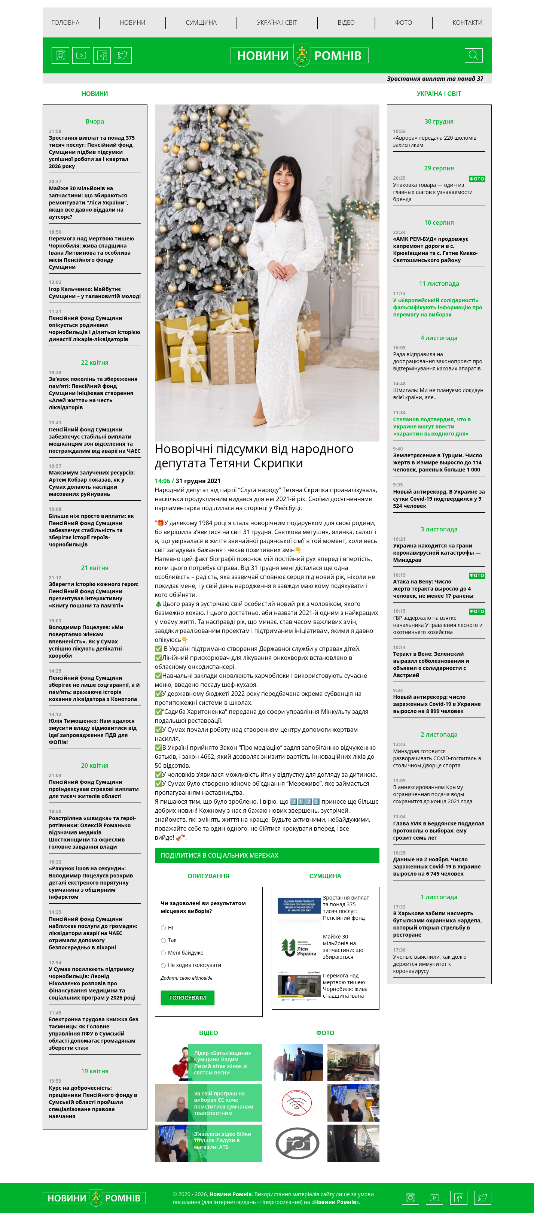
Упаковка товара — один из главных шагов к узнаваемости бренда (433, 192)
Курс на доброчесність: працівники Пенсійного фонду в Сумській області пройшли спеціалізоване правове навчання (93, 1102)
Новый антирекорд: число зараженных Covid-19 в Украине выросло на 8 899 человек (437, 704)
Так (169, 939)
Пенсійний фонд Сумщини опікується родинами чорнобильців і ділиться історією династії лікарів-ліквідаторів (94, 328)
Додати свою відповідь (187, 978)
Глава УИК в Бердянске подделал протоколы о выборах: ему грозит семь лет (439, 830)
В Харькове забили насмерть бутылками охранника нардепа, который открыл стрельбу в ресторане (437, 924)
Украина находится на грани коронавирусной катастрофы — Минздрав (437, 552)
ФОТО (326, 1033)
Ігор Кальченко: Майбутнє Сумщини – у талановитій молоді (95, 292)
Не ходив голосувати (191, 964)
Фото (403, 22)
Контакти (467, 22)
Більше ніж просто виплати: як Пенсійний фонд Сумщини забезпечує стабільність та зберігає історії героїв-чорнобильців (91, 530)
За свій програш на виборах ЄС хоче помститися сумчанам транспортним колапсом (223, 1106)
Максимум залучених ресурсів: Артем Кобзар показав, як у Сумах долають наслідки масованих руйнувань (92, 483)
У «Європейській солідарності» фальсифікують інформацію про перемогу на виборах (438, 307)
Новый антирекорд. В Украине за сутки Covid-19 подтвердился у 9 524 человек (439, 498)
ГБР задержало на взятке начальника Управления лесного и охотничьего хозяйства (438, 625)
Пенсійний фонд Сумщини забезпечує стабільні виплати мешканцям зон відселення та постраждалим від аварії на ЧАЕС (95, 440)
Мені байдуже (182, 952)
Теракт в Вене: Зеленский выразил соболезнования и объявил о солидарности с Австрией (431, 664)
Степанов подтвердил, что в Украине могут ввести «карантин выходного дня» (432, 426)
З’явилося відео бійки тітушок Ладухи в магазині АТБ (222, 1140)
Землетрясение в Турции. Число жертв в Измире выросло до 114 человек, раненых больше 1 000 (437, 462)
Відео (346, 22)
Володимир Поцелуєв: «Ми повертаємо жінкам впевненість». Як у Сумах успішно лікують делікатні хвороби (86, 641)
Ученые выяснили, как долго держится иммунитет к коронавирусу (430, 963)
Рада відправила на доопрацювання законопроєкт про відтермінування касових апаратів (437, 361)
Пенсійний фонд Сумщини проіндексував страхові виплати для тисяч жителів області (94, 789)
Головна (66, 22)
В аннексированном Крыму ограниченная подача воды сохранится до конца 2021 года (433, 794)
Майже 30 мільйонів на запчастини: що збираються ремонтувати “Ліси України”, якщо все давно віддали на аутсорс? (88, 202)
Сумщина (201, 22)
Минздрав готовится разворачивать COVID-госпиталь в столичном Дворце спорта (437, 758)
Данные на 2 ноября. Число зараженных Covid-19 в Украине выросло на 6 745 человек (437, 866)
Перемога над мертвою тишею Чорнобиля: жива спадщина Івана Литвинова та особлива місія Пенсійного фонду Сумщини (91, 252)
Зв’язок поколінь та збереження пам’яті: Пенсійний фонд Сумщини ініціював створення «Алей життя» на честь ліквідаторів (93, 393)
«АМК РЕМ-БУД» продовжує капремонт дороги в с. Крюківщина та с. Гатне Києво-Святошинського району (435, 249)
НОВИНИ (95, 94)
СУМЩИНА (325, 876)
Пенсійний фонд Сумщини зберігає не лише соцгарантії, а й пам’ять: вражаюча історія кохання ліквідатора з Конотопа (94, 688)
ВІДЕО (208, 1033)
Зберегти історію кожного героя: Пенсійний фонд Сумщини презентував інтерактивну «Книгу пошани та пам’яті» (94, 594)
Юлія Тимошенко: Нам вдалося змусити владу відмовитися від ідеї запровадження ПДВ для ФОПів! (93, 731)
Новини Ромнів (335, 1202)
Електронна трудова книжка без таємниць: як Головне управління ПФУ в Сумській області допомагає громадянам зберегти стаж (93, 1033)
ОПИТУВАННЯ (208, 876)
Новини (132, 22)
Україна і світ (277, 22)
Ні (167, 927)
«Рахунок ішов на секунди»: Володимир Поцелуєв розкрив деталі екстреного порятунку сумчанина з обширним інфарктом (91, 882)
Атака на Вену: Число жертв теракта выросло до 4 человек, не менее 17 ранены (433, 588)
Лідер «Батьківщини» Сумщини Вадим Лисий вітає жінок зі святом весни (222, 1062)
